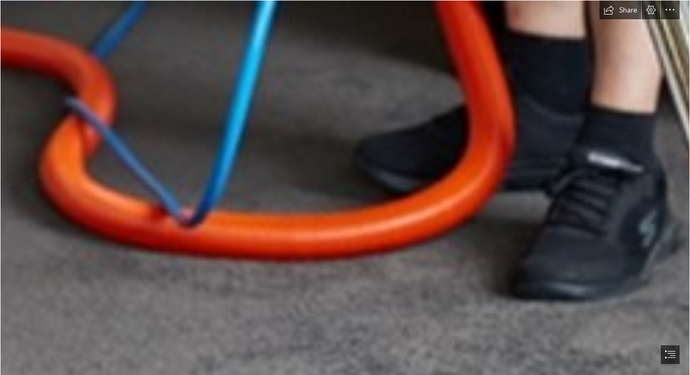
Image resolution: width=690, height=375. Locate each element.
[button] (620, 10)
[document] (345, 187)
